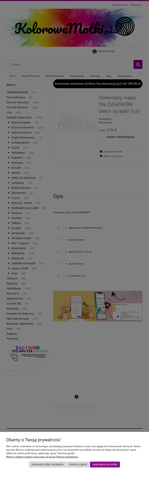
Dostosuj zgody (78, 464)
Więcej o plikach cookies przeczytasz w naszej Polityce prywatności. (42, 456)
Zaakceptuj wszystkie (105, 464)
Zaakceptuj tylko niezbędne (47, 464)
